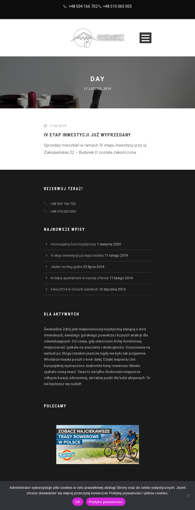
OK (77, 502)
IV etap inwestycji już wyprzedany (87, 135)
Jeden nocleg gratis (66, 267)
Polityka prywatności (106, 502)
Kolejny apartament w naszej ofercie (79, 278)
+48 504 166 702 (83, 6)
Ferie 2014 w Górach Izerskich (74, 289)
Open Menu (145, 37)
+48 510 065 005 (117, 6)
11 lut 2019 (57, 126)
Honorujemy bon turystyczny (73, 244)
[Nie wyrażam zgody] (188, 495)
